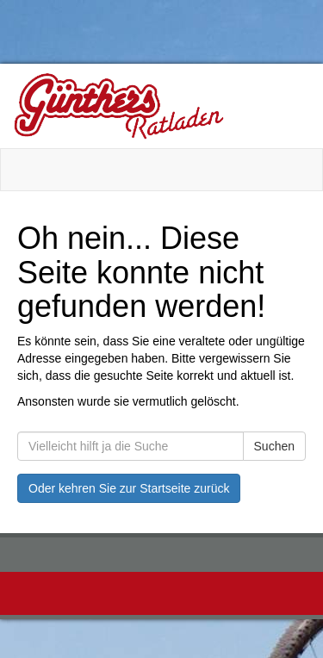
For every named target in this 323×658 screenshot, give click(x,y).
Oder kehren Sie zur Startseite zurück (128, 488)
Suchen (274, 446)
